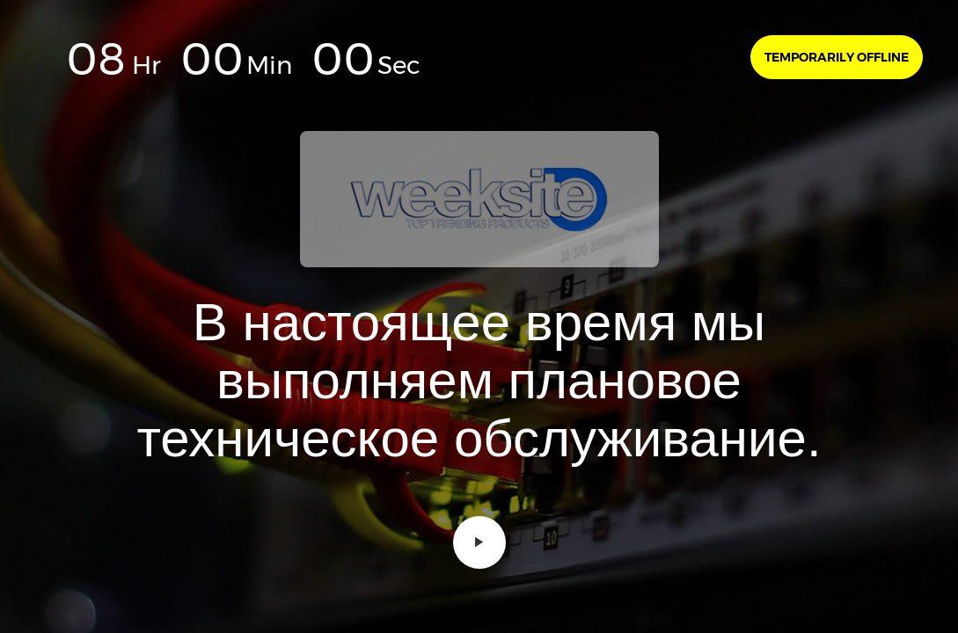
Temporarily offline (836, 57)
